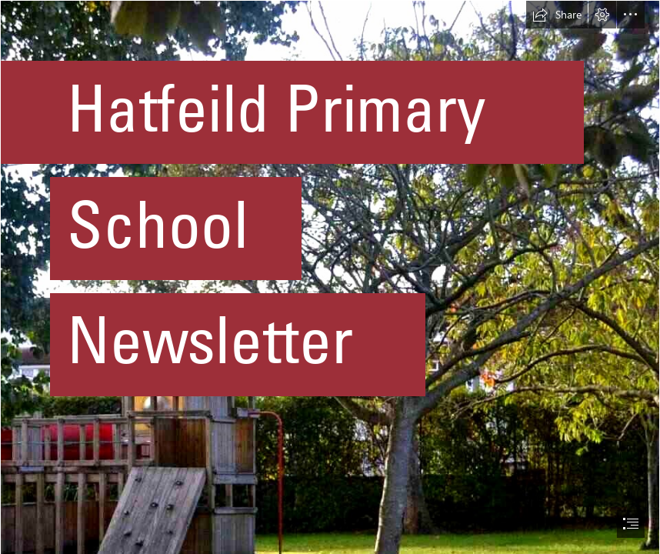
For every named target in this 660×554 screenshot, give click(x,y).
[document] (330, 277)
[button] (557, 14)
